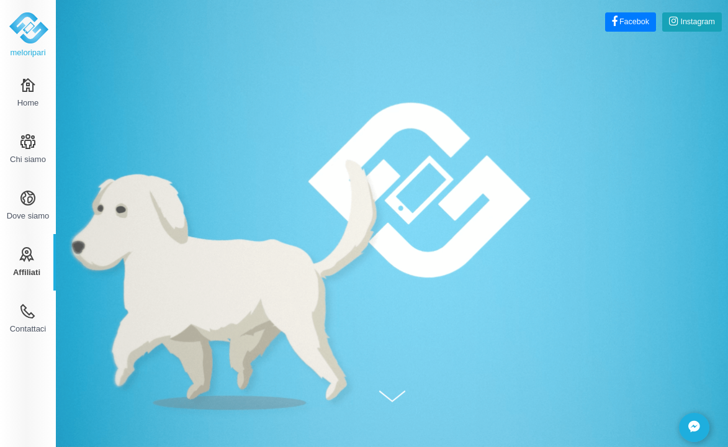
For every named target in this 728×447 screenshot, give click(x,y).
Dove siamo (28, 205)
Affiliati (26, 262)
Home (28, 92)
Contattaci (28, 318)
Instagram (692, 21)
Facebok (630, 21)
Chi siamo (28, 149)
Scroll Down (392, 396)
